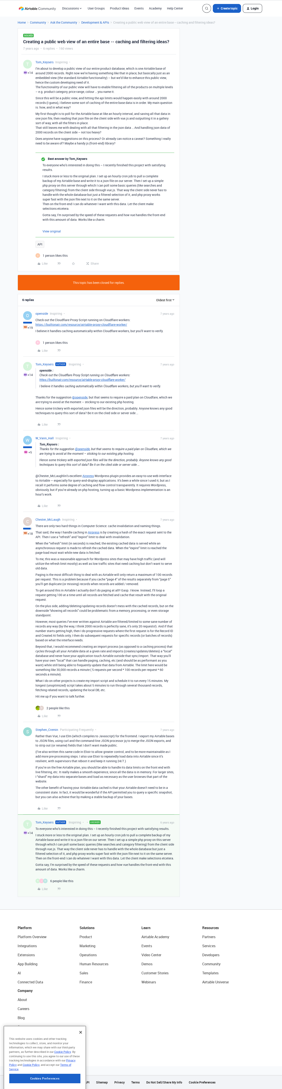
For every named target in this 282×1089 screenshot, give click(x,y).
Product (86, 936)
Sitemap (102, 1082)
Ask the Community (63, 22)
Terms (135, 1082)
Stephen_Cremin (46, 730)
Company (25, 990)
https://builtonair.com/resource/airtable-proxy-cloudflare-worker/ (81, 324)
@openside (79, 397)
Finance (86, 982)
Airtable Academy (155, 936)
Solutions (87, 927)
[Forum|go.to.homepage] (37, 8)
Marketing (87, 945)
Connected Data (30, 982)
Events (139, 8)
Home (22, 22)
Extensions (26, 954)
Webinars (148, 982)
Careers (23, 1008)
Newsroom (26, 1035)
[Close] (80, 1049)
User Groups (96, 8)
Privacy (119, 1082)
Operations (88, 954)
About (22, 999)
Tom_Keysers (44, 62)
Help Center (175, 8)
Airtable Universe (215, 982)
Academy (155, 8)
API (39, 244)
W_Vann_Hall (44, 438)
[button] (227, 8)
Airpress (88, 476)
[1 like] (51, 255)
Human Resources (94, 964)
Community (38, 22)
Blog (21, 1017)
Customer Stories (155, 973)
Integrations (27, 945)
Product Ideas (119, 8)
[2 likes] (52, 708)
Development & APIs (95, 22)
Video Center (151, 954)
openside (41, 313)
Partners (208, 936)
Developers (210, 954)
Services (208, 945)
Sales (84, 973)
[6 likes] (54, 881)
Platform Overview (32, 936)
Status (23, 1026)
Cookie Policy (62, 1068)
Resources (210, 927)
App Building (27, 964)
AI (19, 973)
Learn (145, 927)
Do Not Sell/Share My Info (164, 1082)
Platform (25, 927)
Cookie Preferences (202, 1082)
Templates (210, 973)
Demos (146, 964)
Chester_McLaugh (47, 519)
